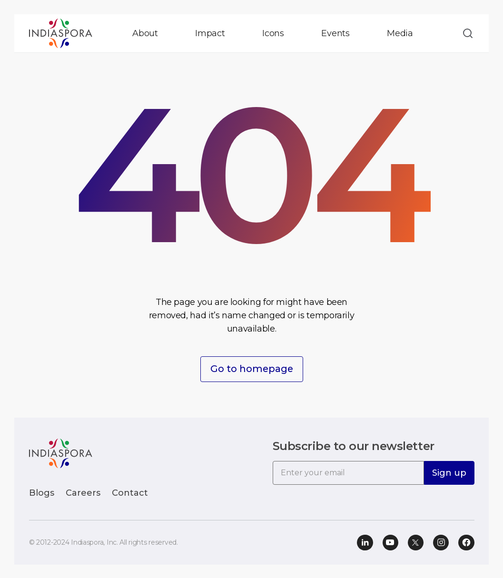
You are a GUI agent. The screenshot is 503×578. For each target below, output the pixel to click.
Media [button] (400, 33)
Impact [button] (210, 33)
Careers (83, 492)
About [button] (145, 33)
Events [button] (335, 33)
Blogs (41, 492)
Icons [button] (273, 33)
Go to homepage (252, 368)
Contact (130, 492)
